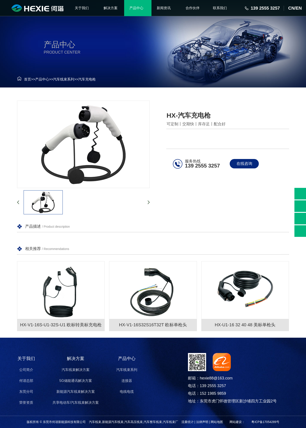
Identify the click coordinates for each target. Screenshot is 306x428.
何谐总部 (26, 381)
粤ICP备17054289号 (265, 422)
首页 (27, 79)
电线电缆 (127, 391)
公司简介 (26, 370)
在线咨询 (244, 163)
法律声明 (202, 422)
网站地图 (217, 422)
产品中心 (42, 79)
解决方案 (75, 358)
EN (299, 8)
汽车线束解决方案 (76, 370)
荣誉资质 (26, 402)
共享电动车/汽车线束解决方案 (75, 402)
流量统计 (187, 422)
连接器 (127, 381)
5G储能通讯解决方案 (75, 381)
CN (291, 8)
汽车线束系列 (63, 79)
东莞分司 (26, 391)
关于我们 (26, 358)
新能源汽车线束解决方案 (75, 391)
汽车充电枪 (87, 79)
